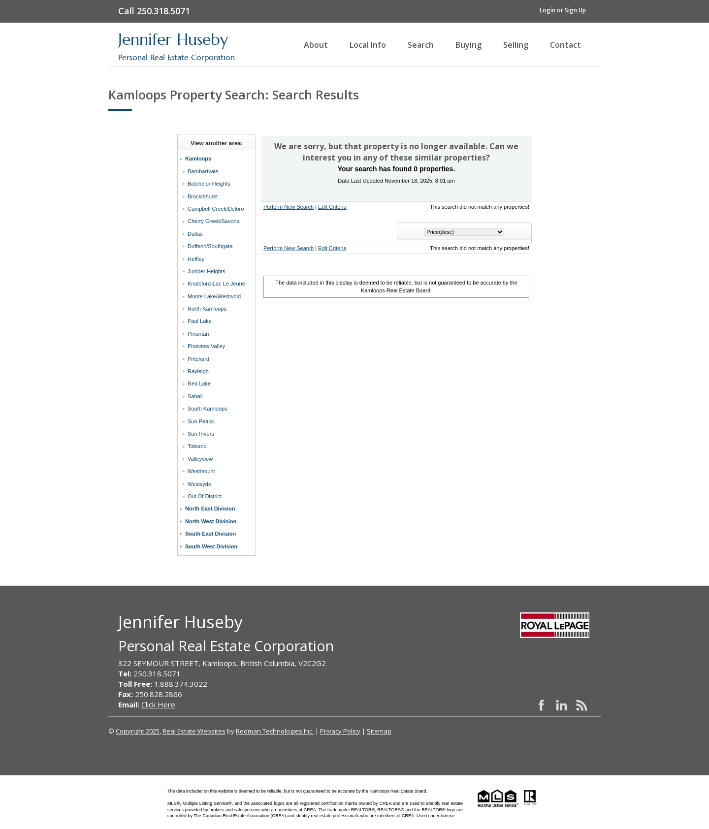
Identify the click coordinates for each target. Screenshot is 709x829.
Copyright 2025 (138, 731)
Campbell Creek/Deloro (216, 209)
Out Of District (205, 496)
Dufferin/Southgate (210, 246)
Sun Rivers (201, 434)
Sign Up (575, 10)
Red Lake (199, 383)
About (316, 44)
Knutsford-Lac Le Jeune (216, 284)
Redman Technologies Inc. (275, 731)
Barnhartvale (203, 171)
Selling (515, 44)
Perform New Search (288, 207)
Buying (468, 44)
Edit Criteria (332, 207)
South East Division (210, 534)
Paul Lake (200, 321)
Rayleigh (198, 371)
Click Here (158, 704)
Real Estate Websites (194, 731)
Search (421, 44)
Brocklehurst (203, 196)
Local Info (368, 44)
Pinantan (198, 334)
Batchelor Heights (209, 184)
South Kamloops (207, 409)
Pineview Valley (206, 346)
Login (547, 10)
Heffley (196, 259)
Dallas (195, 234)
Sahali (195, 396)
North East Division (210, 508)
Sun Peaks (201, 421)
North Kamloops (207, 309)
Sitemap (379, 731)
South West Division (211, 546)
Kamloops (198, 158)
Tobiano (197, 446)
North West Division (210, 521)
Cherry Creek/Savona (214, 221)
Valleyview (200, 459)
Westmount (201, 471)
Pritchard (198, 359)
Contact (565, 44)
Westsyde (199, 484)
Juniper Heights (206, 271)
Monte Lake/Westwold (214, 296)
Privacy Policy (340, 731)
